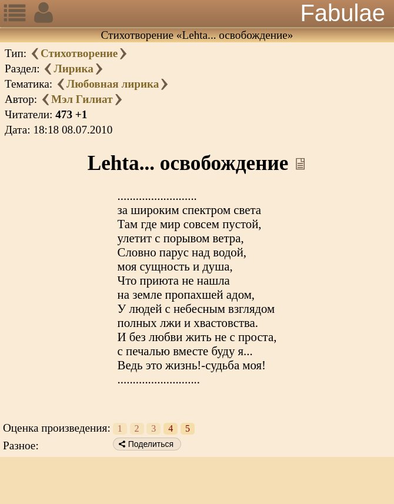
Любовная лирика (112, 84)
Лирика (73, 68)
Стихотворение (79, 53)
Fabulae (342, 13)
